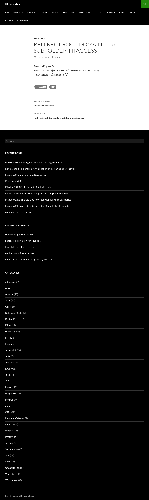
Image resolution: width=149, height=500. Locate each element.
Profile (9, 20)
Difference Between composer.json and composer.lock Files (37, 193)
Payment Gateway (15, 418)
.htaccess (39, 38)
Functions (68, 12)
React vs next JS (13, 181)
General (9, 331)
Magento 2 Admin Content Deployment (26, 174)
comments (22, 20)
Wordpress (11, 480)
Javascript (32, 12)
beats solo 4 (11, 240)
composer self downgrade (19, 211)
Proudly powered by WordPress (19, 495)
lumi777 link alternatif (17, 259)
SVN (7, 461)
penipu (9, 253)
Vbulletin (10, 473)
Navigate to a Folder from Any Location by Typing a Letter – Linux (40, 168)
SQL (7, 455)
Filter (8, 325)
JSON (8, 374)
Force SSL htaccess (75, 103)
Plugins (98, 12)
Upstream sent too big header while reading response (33, 162)
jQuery (133, 12)
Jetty (7, 356)
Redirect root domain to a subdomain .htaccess (75, 115)
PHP (7, 12)
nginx (8, 405)
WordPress (84, 12)
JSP (7, 381)
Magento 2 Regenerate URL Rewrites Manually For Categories (38, 199)
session (9, 442)
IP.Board (9, 343)
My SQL (55, 12)
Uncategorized (13, 467)
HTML (44, 12)
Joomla (111, 12)
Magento (18, 12)
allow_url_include (31, 240)
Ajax (7, 288)
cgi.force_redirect (24, 234)
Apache (9, 294)
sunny (8, 234)
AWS (7, 300)
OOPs (8, 411)
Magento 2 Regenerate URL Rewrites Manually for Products (37, 205)
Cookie (9, 306)
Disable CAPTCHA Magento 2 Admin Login (28, 187)
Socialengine (12, 449)
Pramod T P (60, 57)
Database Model (14, 312)
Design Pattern (13, 319)
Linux (122, 12)
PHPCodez (12, 4)
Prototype (10, 436)
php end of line (28, 246)
